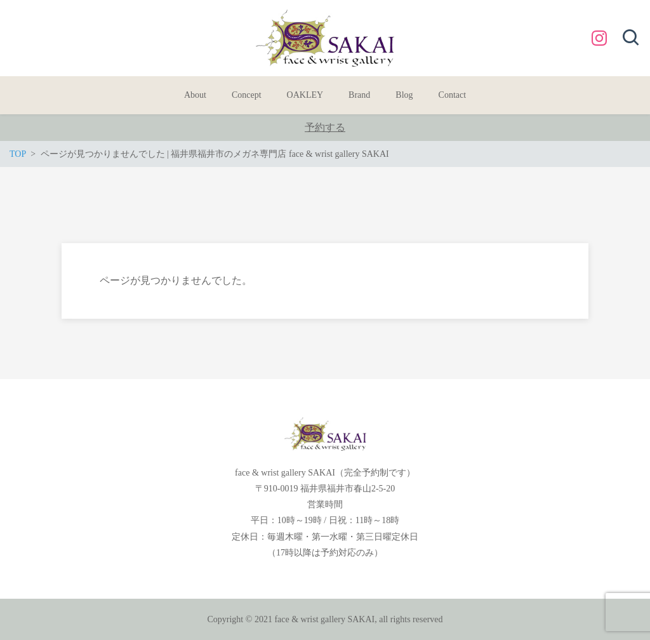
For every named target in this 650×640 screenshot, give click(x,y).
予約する (325, 127)
